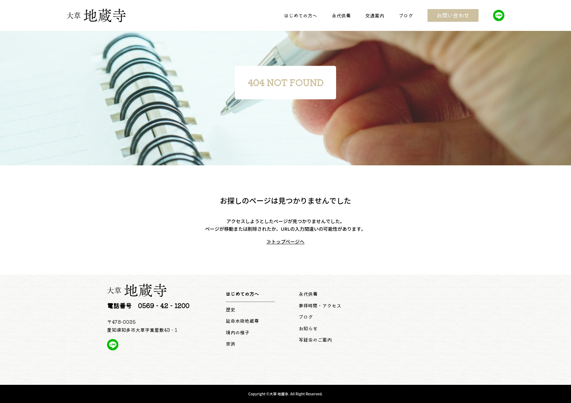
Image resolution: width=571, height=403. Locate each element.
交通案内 (374, 15)
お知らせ (308, 328)
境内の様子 (237, 332)
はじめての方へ (300, 15)
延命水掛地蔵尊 (242, 320)
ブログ (406, 15)
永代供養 (341, 15)
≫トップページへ (285, 241)
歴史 (230, 309)
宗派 (230, 343)
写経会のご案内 (315, 339)
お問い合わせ (453, 15)
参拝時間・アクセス (320, 305)
